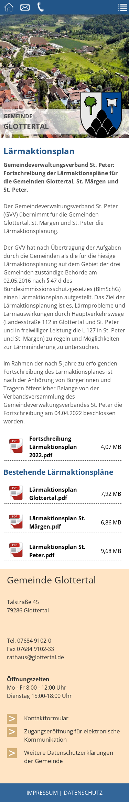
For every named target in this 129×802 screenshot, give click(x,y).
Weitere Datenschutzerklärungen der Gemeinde (68, 756)
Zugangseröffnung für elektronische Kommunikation (72, 735)
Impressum (42, 792)
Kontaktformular (46, 718)
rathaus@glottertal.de (35, 657)
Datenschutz (83, 792)
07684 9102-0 (34, 640)
